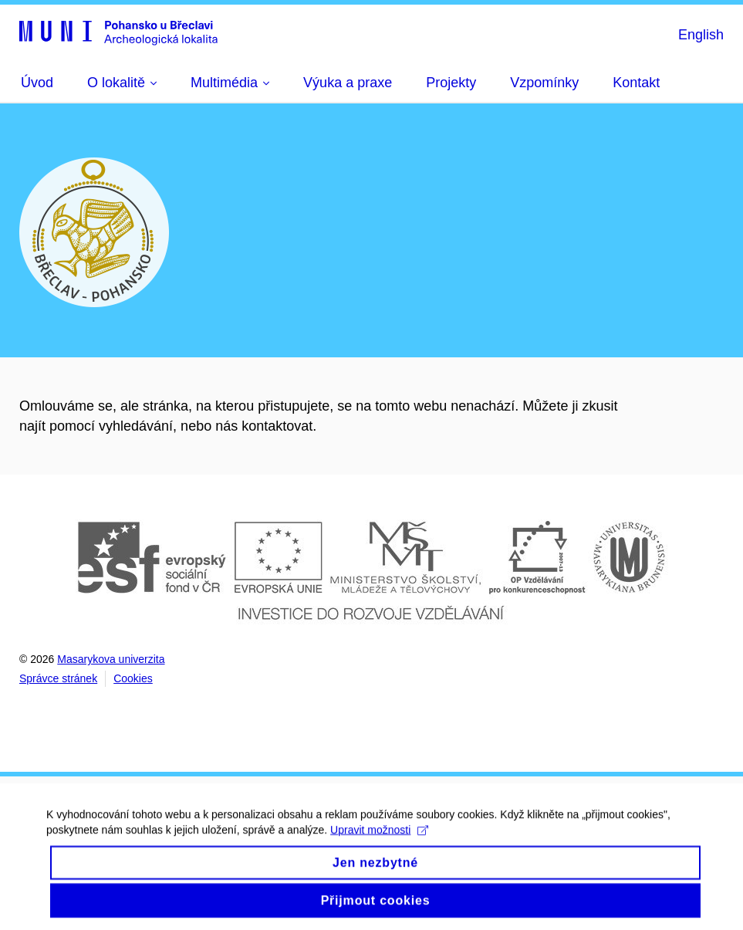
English (701, 34)
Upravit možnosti (379, 839)
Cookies (133, 678)
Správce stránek (58, 678)
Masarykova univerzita (110, 659)
